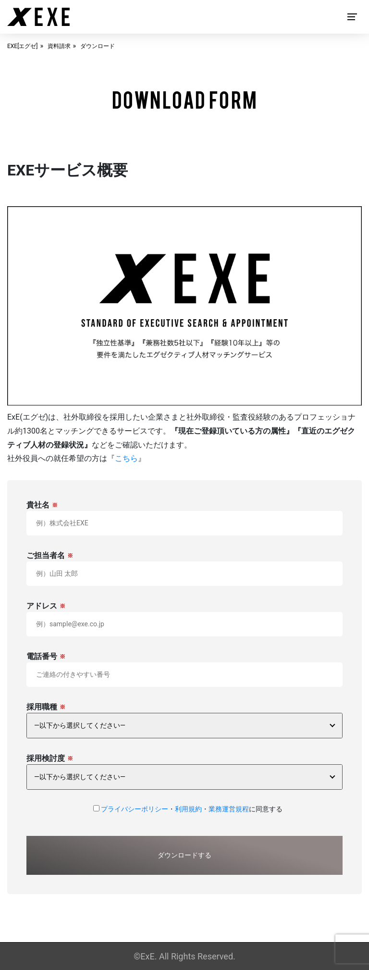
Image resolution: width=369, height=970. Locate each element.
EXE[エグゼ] (22, 46)
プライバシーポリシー (134, 809)
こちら (126, 458)
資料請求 (59, 46)
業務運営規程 (229, 809)
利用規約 (188, 809)
